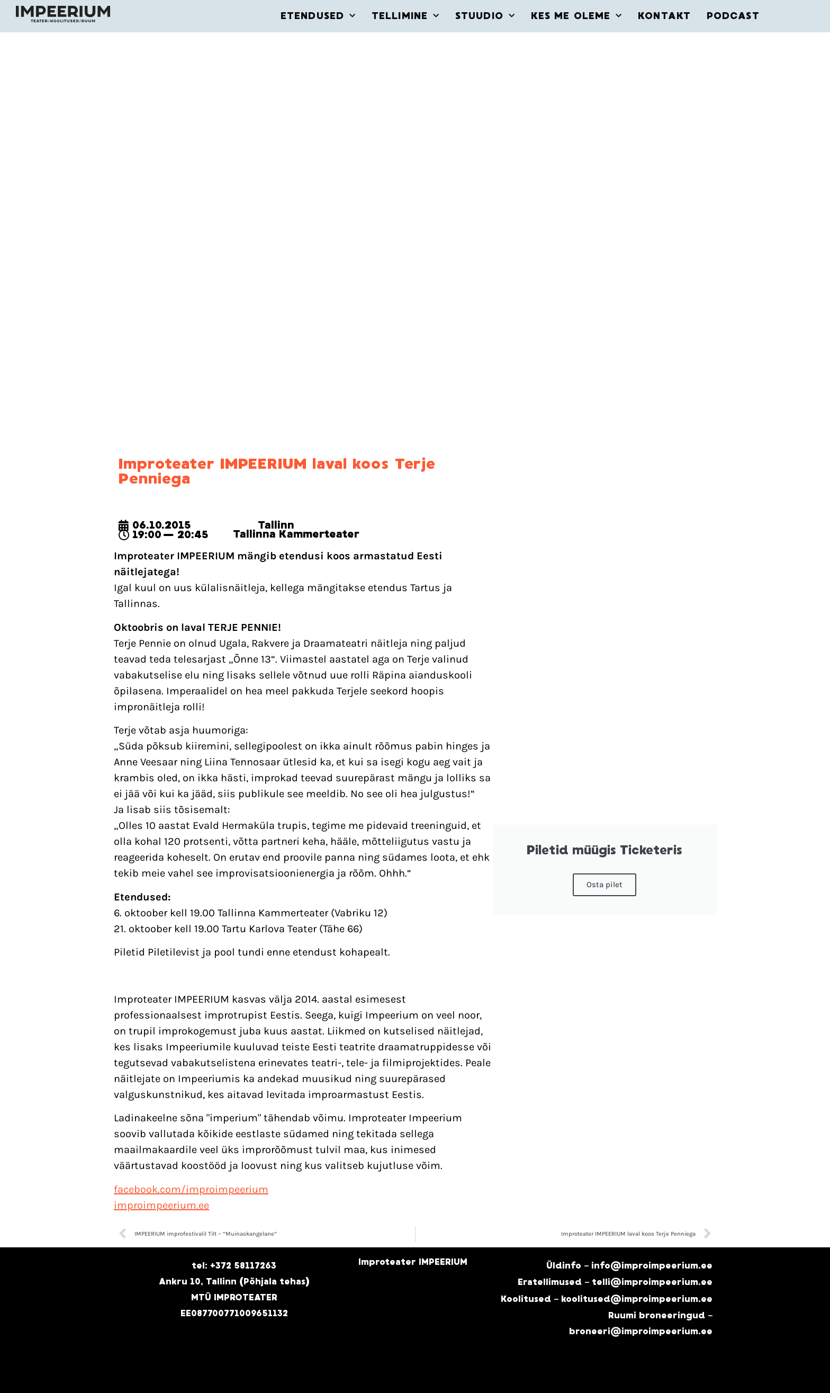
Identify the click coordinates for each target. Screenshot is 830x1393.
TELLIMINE (405, 16)
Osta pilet (604, 884)
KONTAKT (664, 16)
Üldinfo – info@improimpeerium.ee (629, 1266)
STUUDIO (485, 16)
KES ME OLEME (576, 16)
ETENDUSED (318, 16)
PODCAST (733, 16)
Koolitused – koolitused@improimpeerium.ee (606, 1299)
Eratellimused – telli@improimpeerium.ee (615, 1282)
